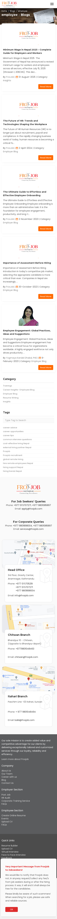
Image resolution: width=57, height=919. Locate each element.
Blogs (12, 11)
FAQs (4, 803)
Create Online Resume (14, 815)
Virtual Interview (10, 851)
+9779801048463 (25, 648)
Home (4, 11)
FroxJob (10, 76)
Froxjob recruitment (12, 455)
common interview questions (17, 439)
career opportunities (13, 431)
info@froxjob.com (24, 595)
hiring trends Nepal (12, 471)
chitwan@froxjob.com (26, 657)
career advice (10, 427)
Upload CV (7, 821)
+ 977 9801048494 (26, 711)
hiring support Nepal (13, 467)
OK (11, 909)
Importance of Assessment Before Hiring (27, 263)
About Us (6, 770)
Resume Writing (11, 397)
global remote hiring (13, 459)
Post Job (6, 794)
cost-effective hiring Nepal (16, 443)
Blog (4, 779)
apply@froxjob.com (32, 508)
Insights (7, 80)
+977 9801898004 (22, 525)
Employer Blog (10, 151)
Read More (45, 86)
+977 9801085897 (41, 505)
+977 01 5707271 (22, 505)
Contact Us (8, 783)
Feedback (7, 857)
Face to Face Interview (14, 854)
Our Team (7, 773)
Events (5, 818)
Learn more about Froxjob (15, 759)
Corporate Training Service (16, 800)
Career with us (9, 776)
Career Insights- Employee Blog (19, 389)
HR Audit (6, 797)
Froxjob (6, 451)
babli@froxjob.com (25, 720)
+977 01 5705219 (24, 583)
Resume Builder (10, 845)
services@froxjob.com (32, 529)
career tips (8, 435)
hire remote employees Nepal (18, 463)
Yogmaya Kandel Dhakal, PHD (21, 357)
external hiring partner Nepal (17, 447)
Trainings (7, 385)
